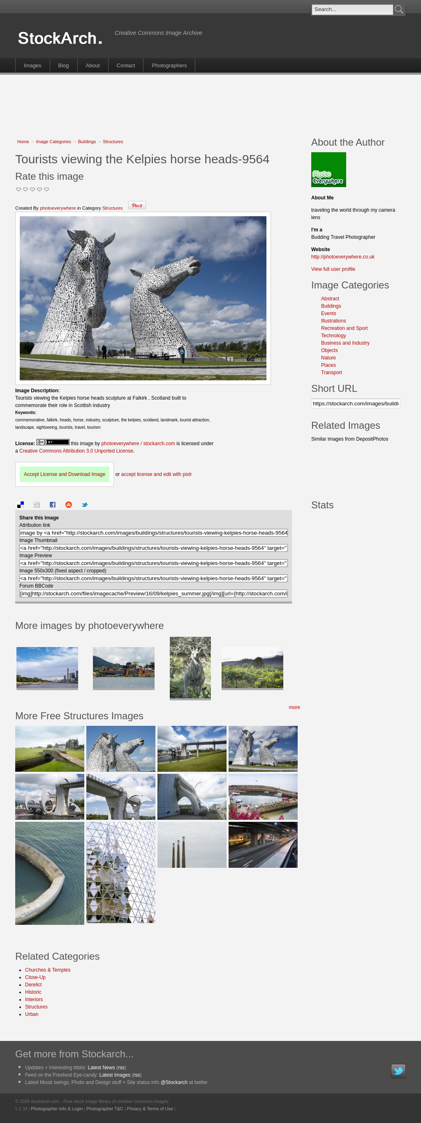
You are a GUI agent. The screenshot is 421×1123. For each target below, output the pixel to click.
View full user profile (333, 269)
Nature (328, 358)
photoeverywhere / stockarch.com (138, 443)
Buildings (87, 141)
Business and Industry (345, 343)
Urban (32, 1014)
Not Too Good (18, 189)
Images (33, 65)
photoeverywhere (58, 208)
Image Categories (53, 141)
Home (23, 141)
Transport (331, 372)
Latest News (101, 1067)
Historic (33, 992)
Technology (333, 336)
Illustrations (333, 321)
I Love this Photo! (46, 189)
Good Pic (32, 189)
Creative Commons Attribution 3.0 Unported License (76, 451)
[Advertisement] (210, 101)
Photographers (169, 65)
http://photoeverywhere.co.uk (343, 257)
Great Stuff (39, 189)
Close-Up (35, 977)
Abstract (330, 299)
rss (121, 1067)
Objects (329, 350)
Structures (113, 141)
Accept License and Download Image (64, 474)
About (93, 65)
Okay (25, 189)
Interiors (34, 999)
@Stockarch (174, 1082)
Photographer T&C (104, 1108)
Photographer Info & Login (57, 1108)
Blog (63, 65)
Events (328, 313)
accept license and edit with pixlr (156, 474)
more (294, 707)
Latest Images (114, 1075)
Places (328, 365)
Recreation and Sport (344, 328)
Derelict (33, 985)
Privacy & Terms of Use (150, 1108)
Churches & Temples (48, 970)
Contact (126, 65)
